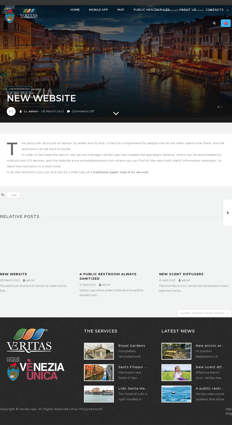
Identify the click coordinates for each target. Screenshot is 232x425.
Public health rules (152, 9)
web (14, 195)
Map (120, 9)
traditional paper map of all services (121, 172)
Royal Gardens (131, 346)
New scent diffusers (181, 274)
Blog (229, 413)
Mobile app (98, 9)
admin (33, 111)
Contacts (215, 9)
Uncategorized (19, 89)
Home (75, 9)
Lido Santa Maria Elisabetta (144, 388)
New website (13, 274)
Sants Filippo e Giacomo (141, 367)
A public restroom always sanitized (108, 276)
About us (187, 9)
